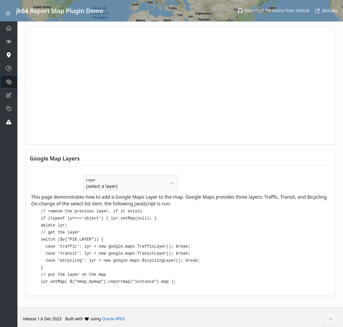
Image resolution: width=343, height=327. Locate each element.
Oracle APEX (113, 315)
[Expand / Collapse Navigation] (8, 11)
